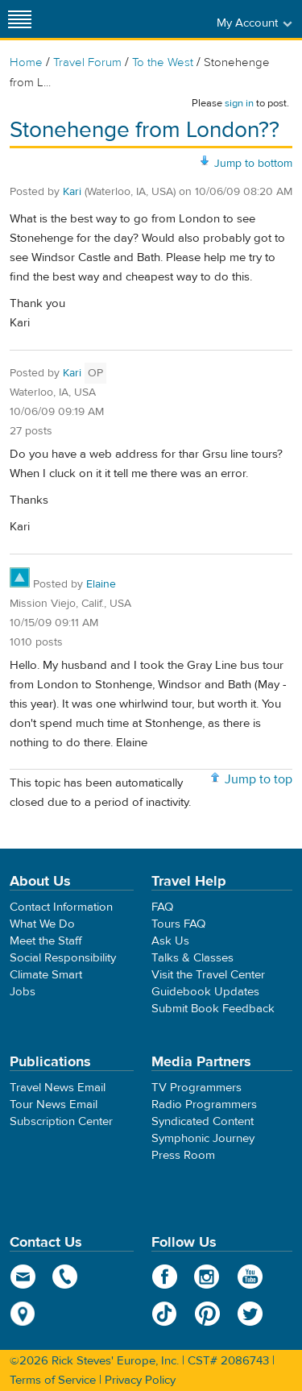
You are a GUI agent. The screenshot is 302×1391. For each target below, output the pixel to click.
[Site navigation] (20, 19)
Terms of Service (53, 1380)
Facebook (164, 1276)
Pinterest (207, 1314)
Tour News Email (53, 1104)
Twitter (250, 1314)
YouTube (250, 1276)
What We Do (42, 924)
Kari (72, 192)
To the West (162, 62)
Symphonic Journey (202, 1138)
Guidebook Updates (205, 991)
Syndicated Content (202, 1121)
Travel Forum (87, 62)
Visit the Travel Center (208, 974)
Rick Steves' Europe (151, 19)
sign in (239, 103)
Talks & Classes (192, 957)
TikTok (164, 1314)
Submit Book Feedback (213, 1008)
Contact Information (61, 907)
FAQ (162, 907)
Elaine (101, 584)
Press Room (183, 1155)
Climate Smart (46, 974)
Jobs (22, 991)
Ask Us (170, 941)
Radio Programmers (204, 1104)
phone (65, 1276)
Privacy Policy (140, 1380)
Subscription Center (61, 1121)
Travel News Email (57, 1087)
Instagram (207, 1276)
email (23, 1276)
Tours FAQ (178, 924)
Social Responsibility (63, 957)
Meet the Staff (46, 941)
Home (26, 62)
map (23, 1314)
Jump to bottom (253, 163)
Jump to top (258, 779)
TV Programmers (196, 1087)
